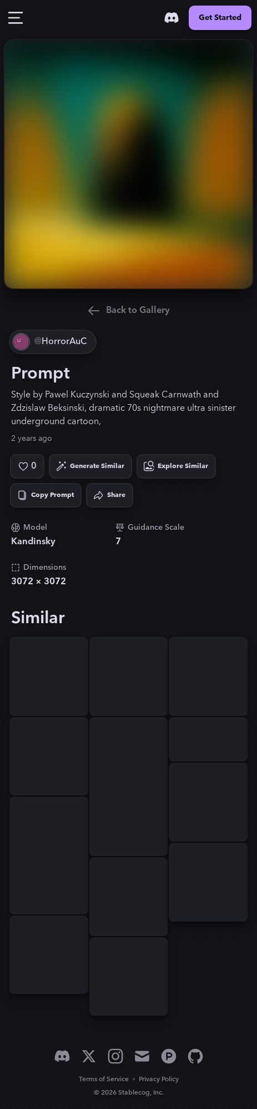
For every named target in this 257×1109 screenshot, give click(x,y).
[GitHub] (195, 1056)
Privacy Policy (159, 1079)
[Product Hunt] (168, 1056)
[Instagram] (115, 1056)
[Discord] (171, 18)
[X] (88, 1056)
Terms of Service (104, 1079)
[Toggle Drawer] (15, 18)
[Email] (142, 1056)
